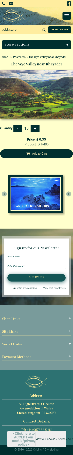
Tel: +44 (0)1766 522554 (36, 430)
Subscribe (36, 277)
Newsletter (60, 29)
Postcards (19, 57)
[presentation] (4, 193)
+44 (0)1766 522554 (3, 3)
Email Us (11, 3)
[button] (36, 44)
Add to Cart (36, 153)
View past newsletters (54, 288)
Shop (5, 57)
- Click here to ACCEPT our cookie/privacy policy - (23, 439)
